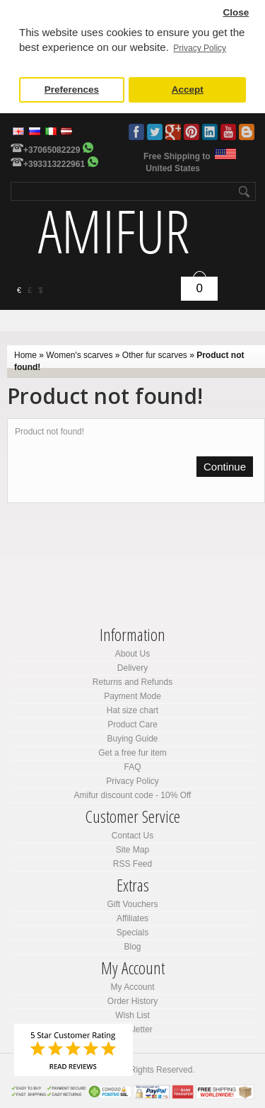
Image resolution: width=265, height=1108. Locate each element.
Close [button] (236, 12)
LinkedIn (210, 132)
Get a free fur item (132, 753)
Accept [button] (188, 89)
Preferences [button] (72, 89)
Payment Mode (132, 696)
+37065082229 (51, 150)
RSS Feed (132, 864)
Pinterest (191, 132)
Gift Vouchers (132, 904)
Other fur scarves (154, 355)
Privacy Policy (132, 781)
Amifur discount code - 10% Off (133, 795)
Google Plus (173, 132)
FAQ (132, 767)
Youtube (228, 132)
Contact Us (132, 835)
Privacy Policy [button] (199, 48)
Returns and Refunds (132, 682)
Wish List (132, 1015)
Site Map (132, 850)
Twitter (155, 132)
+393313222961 (54, 164)
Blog (246, 132)
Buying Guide (132, 738)
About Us (132, 654)
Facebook (136, 132)
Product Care (132, 724)
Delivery (132, 668)
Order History (132, 1001)
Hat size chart (132, 710)
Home (25, 355)
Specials (132, 932)
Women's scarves (79, 355)
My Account (132, 987)
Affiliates (132, 918)
